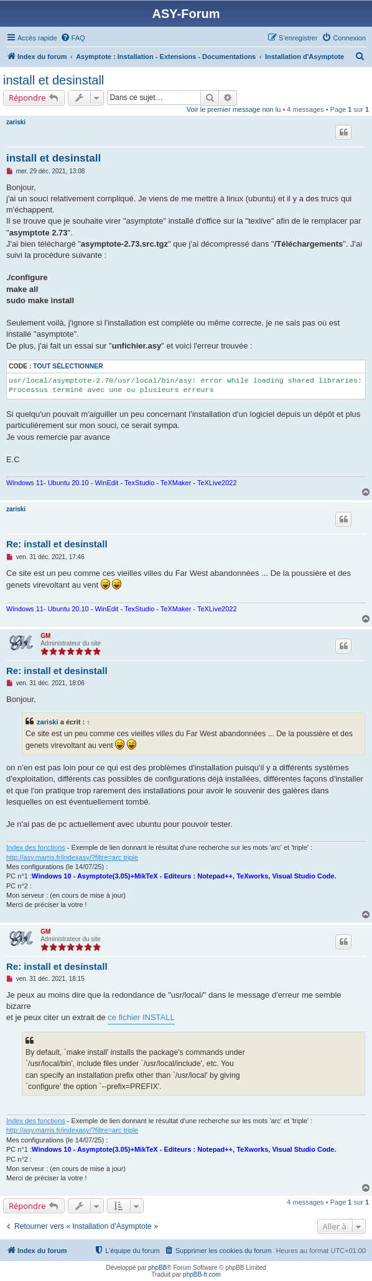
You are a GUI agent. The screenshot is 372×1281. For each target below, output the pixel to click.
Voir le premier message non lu (234, 109)
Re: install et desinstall (57, 544)
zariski (16, 122)
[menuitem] (72, 37)
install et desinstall (53, 80)
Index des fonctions (35, 847)
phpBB (157, 1267)
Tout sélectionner (68, 366)
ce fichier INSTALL (141, 1017)
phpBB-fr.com (202, 1274)
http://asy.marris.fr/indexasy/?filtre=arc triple (72, 857)
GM (45, 635)
